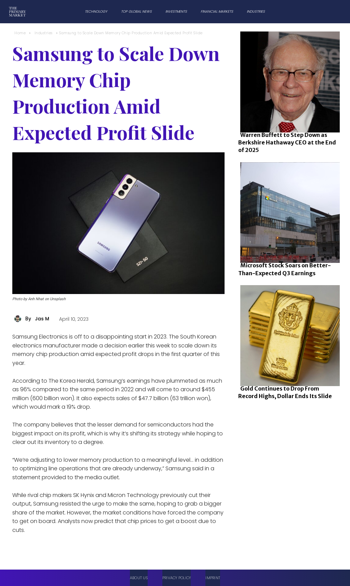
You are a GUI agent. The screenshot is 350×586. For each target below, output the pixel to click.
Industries (44, 33)
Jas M (42, 318)
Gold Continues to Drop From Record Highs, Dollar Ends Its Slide (285, 392)
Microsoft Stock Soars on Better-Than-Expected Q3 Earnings (284, 269)
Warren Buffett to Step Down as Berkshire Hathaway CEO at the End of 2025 (287, 142)
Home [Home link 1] (20, 33)
